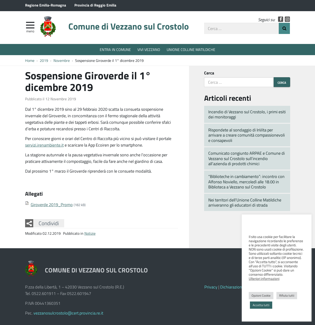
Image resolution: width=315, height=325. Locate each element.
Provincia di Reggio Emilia (95, 5)
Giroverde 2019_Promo (52, 204)
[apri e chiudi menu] (30, 24)
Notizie (90, 233)
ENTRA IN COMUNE (115, 49)
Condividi (49, 223)
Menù (30, 31)
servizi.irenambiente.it (44, 145)
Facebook (280, 19)
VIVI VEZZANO (148, 49)
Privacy (210, 287)
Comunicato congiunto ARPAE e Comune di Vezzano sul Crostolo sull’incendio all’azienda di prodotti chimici (246, 158)
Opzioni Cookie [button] (261, 295)
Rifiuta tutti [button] (286, 295)
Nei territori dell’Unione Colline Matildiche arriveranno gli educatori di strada (244, 202)
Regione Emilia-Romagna (45, 5)
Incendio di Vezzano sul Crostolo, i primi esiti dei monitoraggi (247, 114)
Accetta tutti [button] (261, 305)
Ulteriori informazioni (264, 278)
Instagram (287, 19)
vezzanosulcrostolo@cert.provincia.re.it (68, 313)
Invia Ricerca (284, 28)
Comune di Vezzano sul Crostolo (128, 26)
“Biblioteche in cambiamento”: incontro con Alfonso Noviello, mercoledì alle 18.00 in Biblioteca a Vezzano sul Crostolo (246, 182)
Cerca (209, 73)
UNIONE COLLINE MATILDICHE (191, 49)
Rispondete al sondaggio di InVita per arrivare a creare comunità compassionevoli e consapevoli (246, 135)
